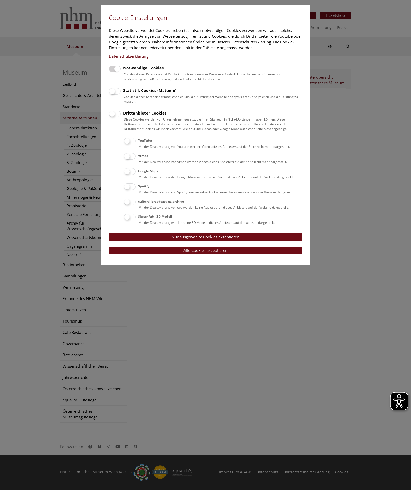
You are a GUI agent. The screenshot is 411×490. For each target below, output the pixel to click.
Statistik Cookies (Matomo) (149, 90)
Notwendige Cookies (143, 67)
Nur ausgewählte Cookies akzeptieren (205, 236)
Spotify (143, 186)
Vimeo (143, 156)
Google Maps (148, 171)
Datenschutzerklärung (128, 56)
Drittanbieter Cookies (144, 113)
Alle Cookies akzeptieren (205, 250)
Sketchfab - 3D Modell (155, 216)
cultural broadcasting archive (161, 201)
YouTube (145, 140)
